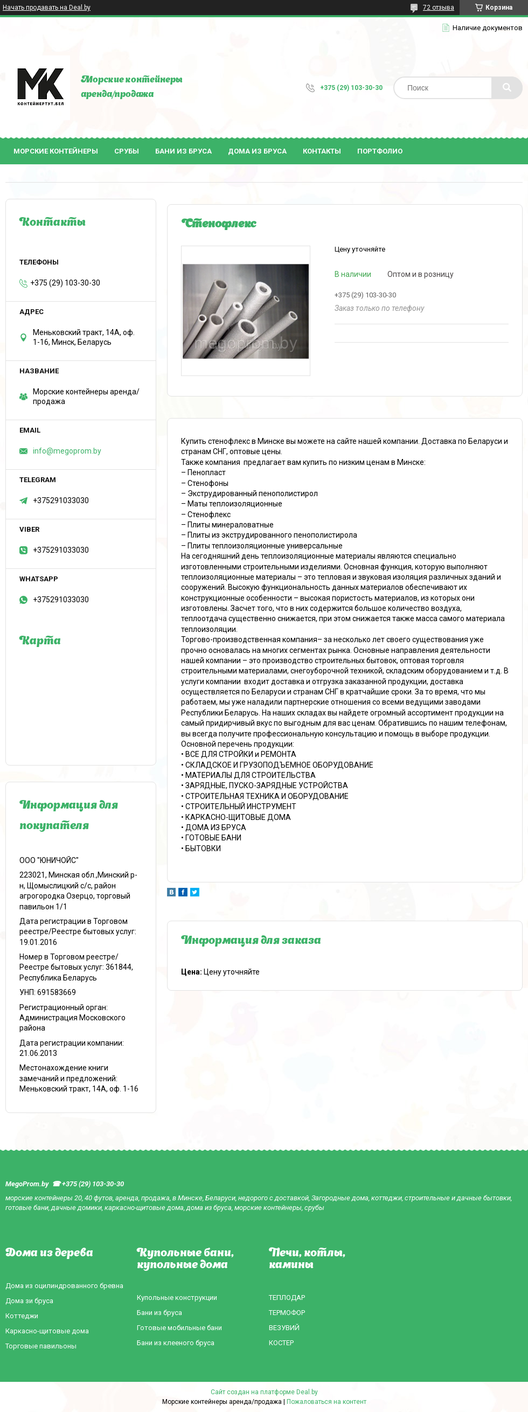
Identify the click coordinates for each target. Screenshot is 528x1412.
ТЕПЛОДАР (287, 1297)
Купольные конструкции (177, 1297)
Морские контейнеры (55, 151)
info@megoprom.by (67, 451)
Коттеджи (21, 1316)
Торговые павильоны (41, 1346)
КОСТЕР (281, 1343)
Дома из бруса (257, 151)
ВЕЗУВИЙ (284, 1328)
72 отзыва (438, 7)
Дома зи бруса (29, 1301)
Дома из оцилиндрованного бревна (64, 1286)
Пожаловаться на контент (326, 1402)
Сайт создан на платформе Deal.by (264, 1392)
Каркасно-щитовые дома (47, 1331)
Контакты (322, 151)
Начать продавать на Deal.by (47, 7)
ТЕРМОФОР (287, 1313)
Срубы (126, 151)
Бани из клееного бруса (175, 1343)
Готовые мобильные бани (179, 1328)
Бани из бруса (183, 151)
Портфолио (379, 151)
